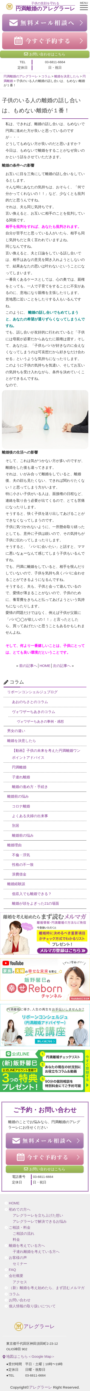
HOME (45, 666)
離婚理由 (14, 845)
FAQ (12, 1270)
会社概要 (16, 1276)
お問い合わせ (19, 1300)
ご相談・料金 (19, 1227)
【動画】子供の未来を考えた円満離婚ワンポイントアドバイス (46, 754)
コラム (14, 1294)
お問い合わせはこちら (44, 54)
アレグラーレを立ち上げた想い (38, 1215)
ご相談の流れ (23, 1233)
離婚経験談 (16, 884)
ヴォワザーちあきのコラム (33, 712)
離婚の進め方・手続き (30, 787)
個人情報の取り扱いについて (32, 1306)
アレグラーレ (34, 1326)
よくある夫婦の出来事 (30, 816)
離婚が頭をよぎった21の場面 (35, 903)
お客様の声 (18, 1258)
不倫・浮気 (21, 855)
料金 (16, 1240)
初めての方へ (19, 1209)
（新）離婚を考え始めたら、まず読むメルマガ (46, 1288)
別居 (15, 826)
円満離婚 (19, 767)
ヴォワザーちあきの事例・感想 (40, 721)
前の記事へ (28, 666)
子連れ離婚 (21, 777)
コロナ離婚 (21, 806)
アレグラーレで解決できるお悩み (40, 1221)
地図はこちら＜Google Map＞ (29, 1356)
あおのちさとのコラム (30, 702)
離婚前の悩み (18, 796)
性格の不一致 (23, 865)
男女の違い (16, 731)
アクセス (20, 1282)
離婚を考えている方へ (27, 1246)
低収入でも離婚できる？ (32, 894)
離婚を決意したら (21, 741)
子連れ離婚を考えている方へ (36, 1252)
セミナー (20, 1264)
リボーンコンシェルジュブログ (32, 692)
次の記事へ (62, 666)
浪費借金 (19, 874)
